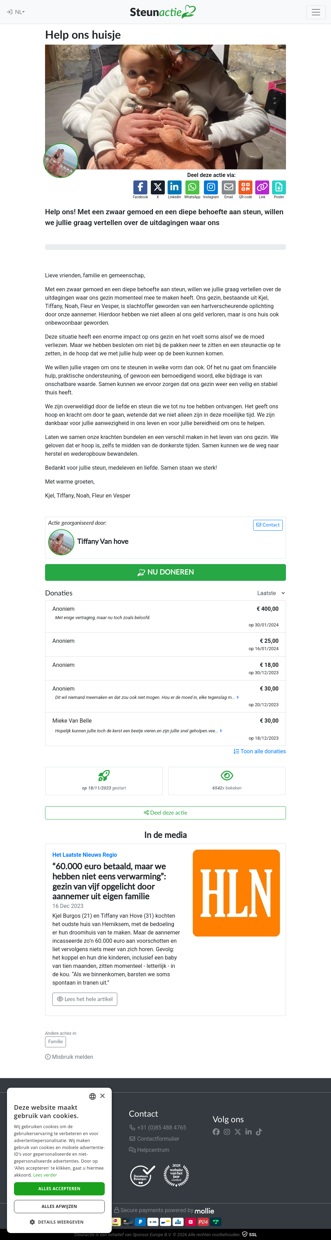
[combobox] (92, 1096)
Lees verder (45, 1175)
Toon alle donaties (260, 751)
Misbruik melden (69, 1057)
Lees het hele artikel (85, 999)
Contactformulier (154, 1138)
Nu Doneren (165, 573)
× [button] (102, 1096)
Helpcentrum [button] (149, 1150)
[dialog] (59, 1160)
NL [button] (18, 12)
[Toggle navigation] (316, 12)
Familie (55, 1041)
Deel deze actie (165, 813)
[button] (140, 190)
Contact (268, 524)
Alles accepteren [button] (59, 1189)
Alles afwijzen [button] (59, 1206)
